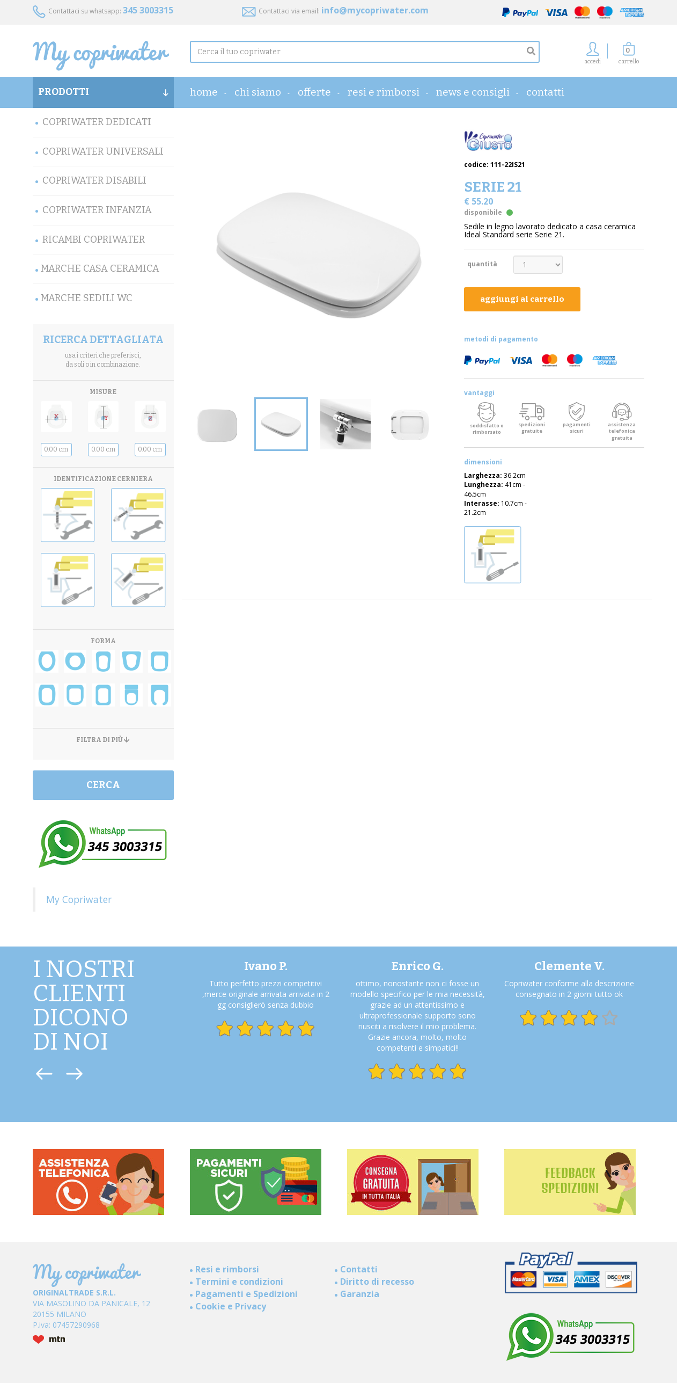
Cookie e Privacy (230, 1306)
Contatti (545, 92)
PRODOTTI (103, 92)
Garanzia (359, 1294)
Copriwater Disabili (94, 180)
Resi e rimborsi (384, 92)
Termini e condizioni (239, 1281)
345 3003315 (148, 10)
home (204, 92)
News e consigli (473, 92)
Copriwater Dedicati (96, 122)
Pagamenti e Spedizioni (246, 1294)
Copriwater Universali (103, 151)
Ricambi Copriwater (93, 239)
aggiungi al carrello (522, 299)
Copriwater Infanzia (97, 210)
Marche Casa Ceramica (100, 268)
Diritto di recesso (377, 1281)
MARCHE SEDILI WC (87, 298)
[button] (628, 56)
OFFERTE (314, 92)
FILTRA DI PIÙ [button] (103, 740)
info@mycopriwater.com (375, 10)
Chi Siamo (257, 92)
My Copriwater (79, 899)
